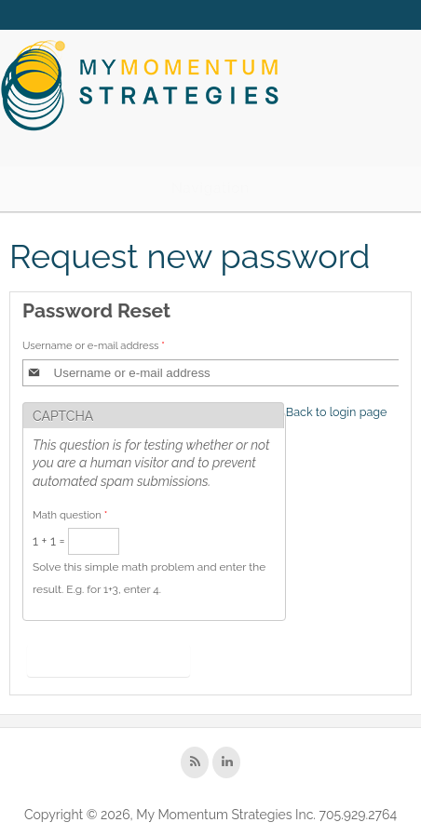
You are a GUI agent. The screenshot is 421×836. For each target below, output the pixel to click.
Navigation (210, 188)
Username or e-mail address (93, 345)
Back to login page (336, 412)
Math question (70, 514)
